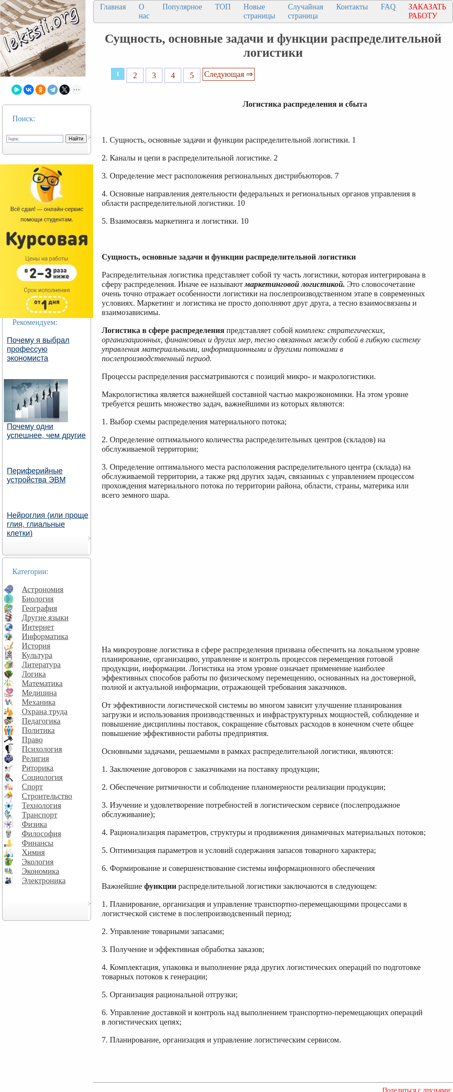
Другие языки (45, 617)
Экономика (40, 871)
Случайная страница (306, 11)
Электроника (44, 880)
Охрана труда (45, 711)
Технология (41, 805)
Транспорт (39, 814)
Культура (37, 655)
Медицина (39, 692)
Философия (41, 833)
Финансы (37, 842)
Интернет (38, 626)
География (39, 608)
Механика (39, 702)
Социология (42, 777)
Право (32, 739)
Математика (42, 683)
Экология (37, 861)
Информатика (45, 636)
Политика (38, 730)
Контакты (352, 7)
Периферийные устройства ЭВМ (36, 475)
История (36, 645)
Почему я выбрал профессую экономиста (38, 349)
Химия (33, 852)
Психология (42, 749)
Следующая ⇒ (228, 74)
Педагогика (41, 720)
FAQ (388, 7)
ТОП (223, 7)
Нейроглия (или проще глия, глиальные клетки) (47, 524)
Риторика (37, 767)
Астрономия (43, 589)
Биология (38, 598)
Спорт (32, 786)
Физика (34, 824)
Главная (113, 7)
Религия (35, 758)
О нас (144, 11)
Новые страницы (259, 11)
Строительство (47, 795)
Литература (41, 664)
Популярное (182, 7)
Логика (34, 673)
